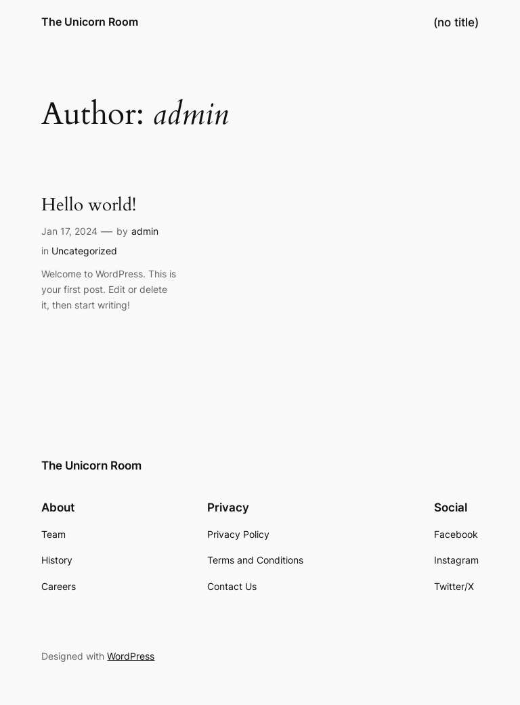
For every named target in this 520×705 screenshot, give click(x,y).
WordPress (130, 656)
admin (144, 231)
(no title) (456, 22)
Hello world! (88, 205)
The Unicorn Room (89, 21)
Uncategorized (84, 250)
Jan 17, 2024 (69, 231)
